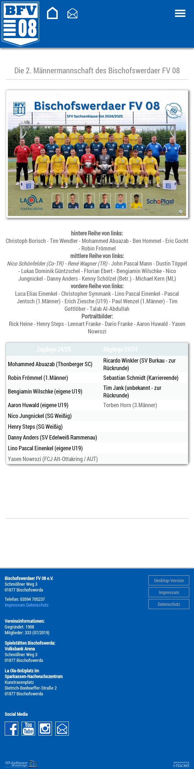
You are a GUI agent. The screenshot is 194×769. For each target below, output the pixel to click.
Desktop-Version (169, 580)
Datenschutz (169, 604)
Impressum (169, 592)
